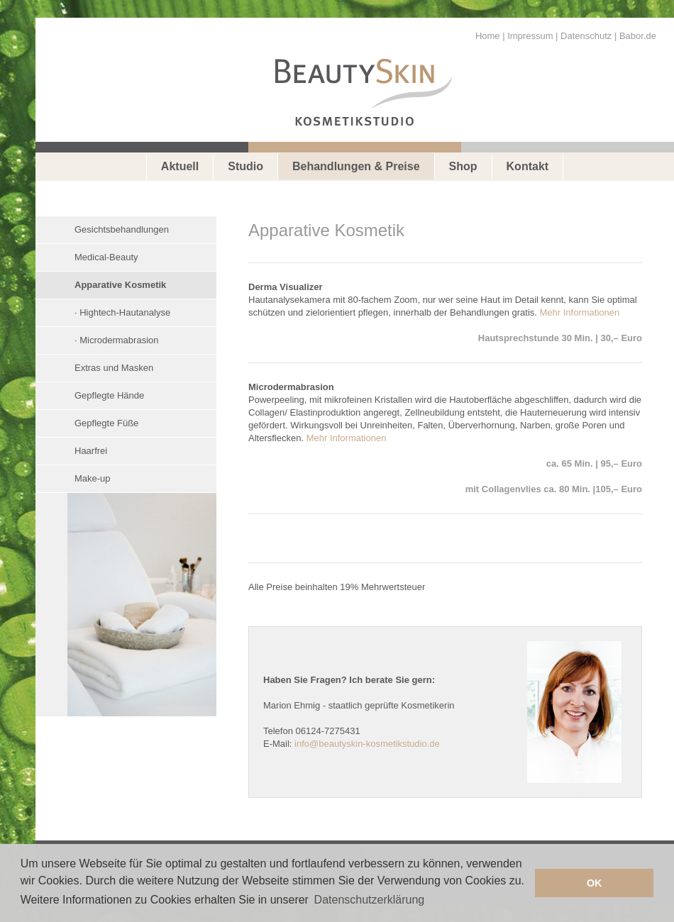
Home (487, 35)
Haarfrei (90, 450)
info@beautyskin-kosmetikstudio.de (367, 743)
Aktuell (180, 166)
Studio (245, 166)
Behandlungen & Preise (356, 166)
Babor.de (637, 35)
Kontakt (528, 166)
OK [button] (594, 883)
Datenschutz (586, 35)
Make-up (92, 478)
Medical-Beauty (106, 257)
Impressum (530, 35)
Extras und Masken (113, 367)
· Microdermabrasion (116, 340)
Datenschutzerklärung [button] (369, 900)
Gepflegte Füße (106, 423)
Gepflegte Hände (109, 395)
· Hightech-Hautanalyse (122, 312)
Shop (463, 166)
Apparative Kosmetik (120, 284)
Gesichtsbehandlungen (121, 229)
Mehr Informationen (580, 312)
